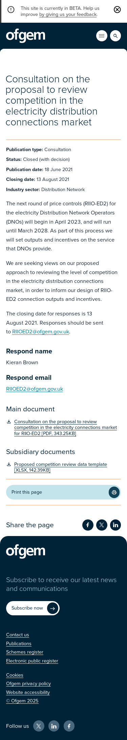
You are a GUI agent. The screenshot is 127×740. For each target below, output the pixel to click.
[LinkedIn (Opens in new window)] (54, 726)
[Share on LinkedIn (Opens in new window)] (115, 525)
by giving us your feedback (68, 14)
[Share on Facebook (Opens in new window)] (87, 525)
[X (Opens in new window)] (38, 726)
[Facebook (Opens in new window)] (69, 726)
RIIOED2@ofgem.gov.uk (40, 331)
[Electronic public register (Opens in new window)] (32, 661)
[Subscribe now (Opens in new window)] (33, 608)
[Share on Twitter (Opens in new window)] (101, 525)
